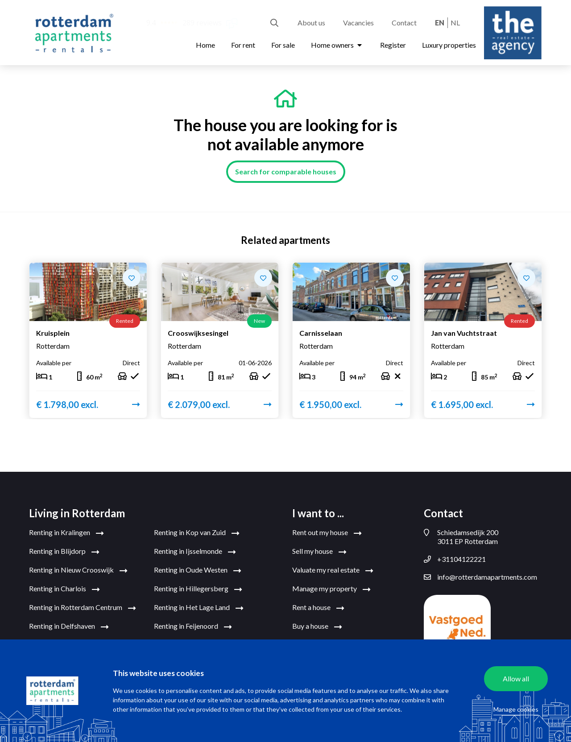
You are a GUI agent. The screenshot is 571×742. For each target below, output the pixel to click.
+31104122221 (455, 559)
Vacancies (358, 22)
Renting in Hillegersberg (198, 589)
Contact (404, 22)
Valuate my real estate (332, 570)
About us (311, 22)
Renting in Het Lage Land (199, 608)
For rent (243, 45)
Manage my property (331, 589)
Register (393, 45)
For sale (283, 45)
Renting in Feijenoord (193, 626)
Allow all (516, 678)
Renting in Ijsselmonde (195, 551)
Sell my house (319, 551)
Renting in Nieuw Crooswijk (78, 570)
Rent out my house (327, 533)
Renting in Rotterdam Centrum (82, 608)
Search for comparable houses (285, 171)
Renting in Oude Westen (197, 570)
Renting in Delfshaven (69, 626)
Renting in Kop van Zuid (197, 533)
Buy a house (317, 626)
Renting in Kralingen (66, 533)
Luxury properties (449, 45)
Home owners (337, 45)
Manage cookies (515, 709)
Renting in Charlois (64, 589)
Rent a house (318, 608)
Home (205, 45)
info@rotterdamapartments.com (480, 577)
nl (455, 22)
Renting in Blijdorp (64, 551)
